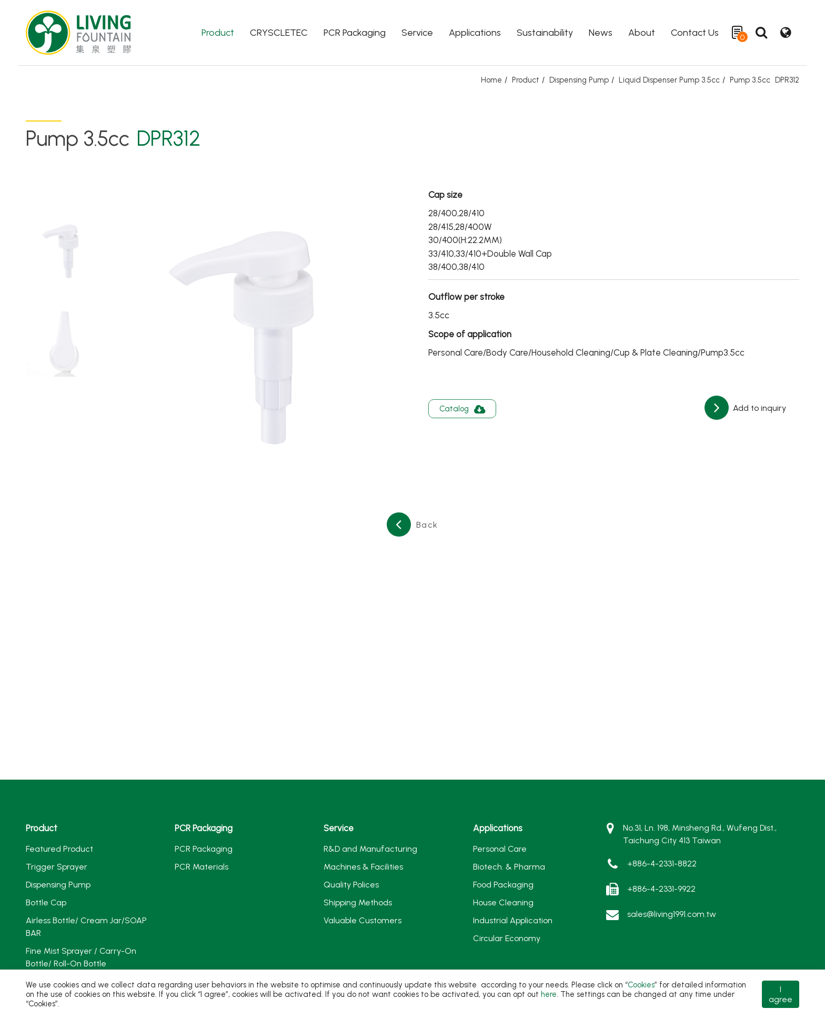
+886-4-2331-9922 (661, 889)
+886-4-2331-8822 (662, 864)
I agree (780, 994)
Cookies (641, 985)
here (549, 994)
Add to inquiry (758, 408)
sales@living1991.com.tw (671, 914)
